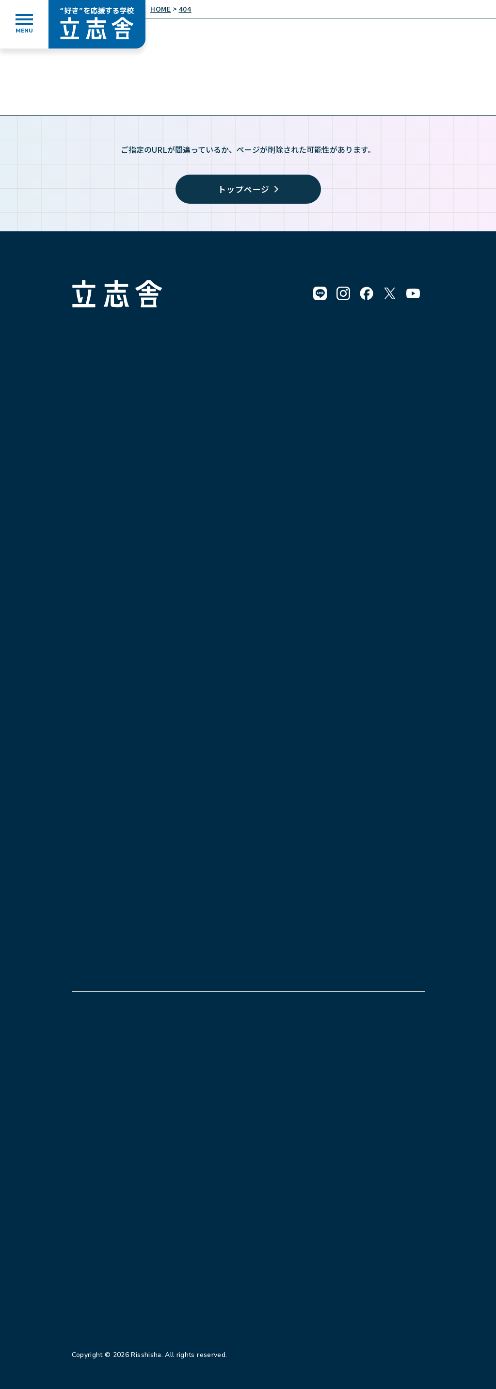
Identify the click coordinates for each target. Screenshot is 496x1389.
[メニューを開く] (24, 24)
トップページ (248, 189)
